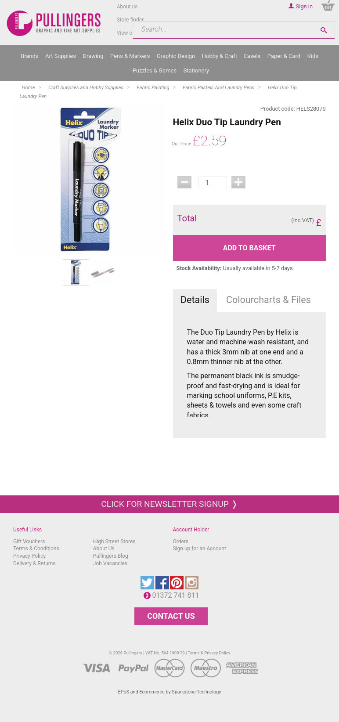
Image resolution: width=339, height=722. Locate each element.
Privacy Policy (29, 556)
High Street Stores (114, 541)
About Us (104, 548)
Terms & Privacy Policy (209, 652)
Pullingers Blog (110, 556)
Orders (181, 541)
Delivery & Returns (34, 563)
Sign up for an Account (199, 548)
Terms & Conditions (36, 548)
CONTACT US (171, 616)
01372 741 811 (178, 595)
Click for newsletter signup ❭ (169, 504)
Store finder (130, 20)
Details (194, 299)
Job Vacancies (110, 563)
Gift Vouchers (29, 541)
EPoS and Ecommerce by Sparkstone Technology (169, 692)
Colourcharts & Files (268, 299)
